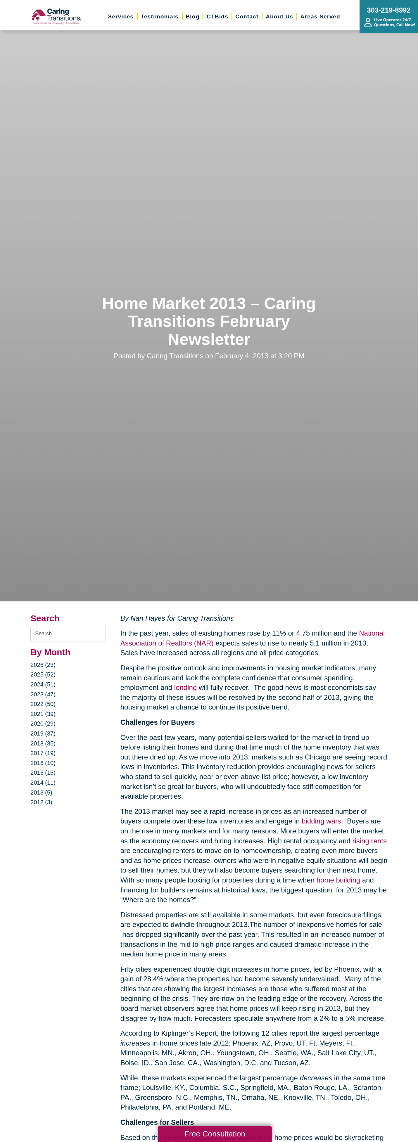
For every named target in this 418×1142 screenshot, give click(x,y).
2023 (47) (43, 694)
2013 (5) (41, 792)
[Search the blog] (68, 633)
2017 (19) (43, 753)
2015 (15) (43, 772)
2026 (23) (43, 665)
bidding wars (321, 821)
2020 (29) (43, 723)
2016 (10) (43, 763)
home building (338, 880)
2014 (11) (43, 782)
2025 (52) (43, 674)
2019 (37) (43, 733)
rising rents (370, 841)
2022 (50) (43, 704)
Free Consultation (214, 1133)
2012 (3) (41, 802)
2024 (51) (43, 684)
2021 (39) (43, 714)
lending (185, 687)
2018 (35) (43, 743)
